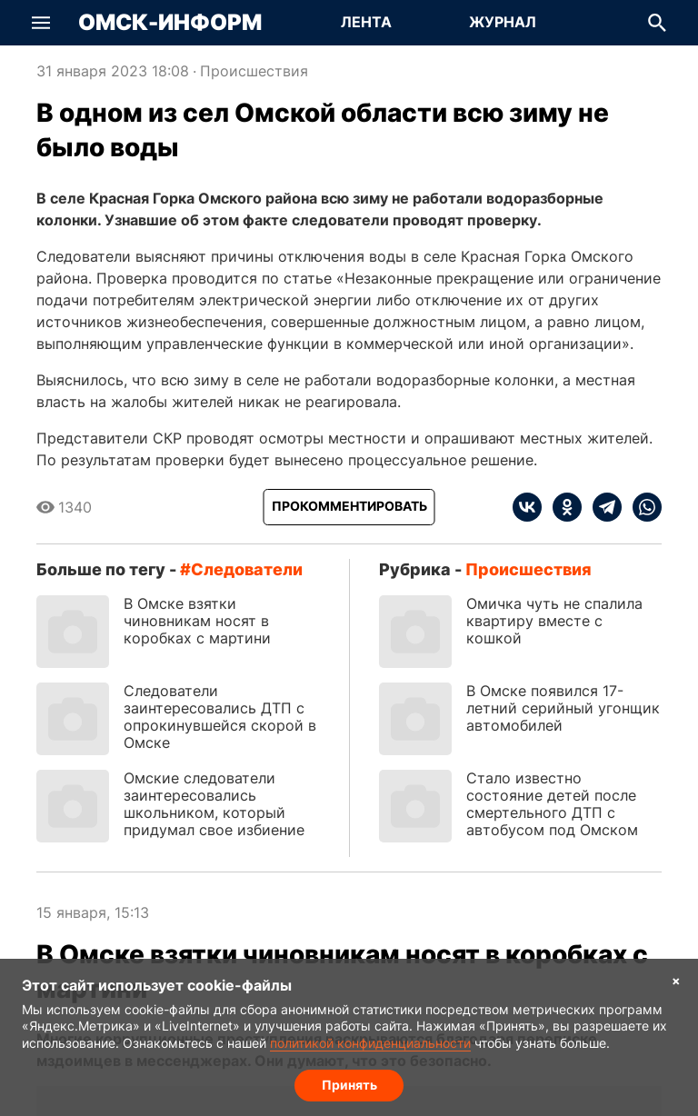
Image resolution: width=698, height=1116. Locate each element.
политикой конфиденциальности (370, 1043)
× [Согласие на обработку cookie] (676, 980)
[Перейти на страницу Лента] (366, 22)
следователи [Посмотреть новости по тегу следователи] (247, 569)
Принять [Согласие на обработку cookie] (349, 1084)
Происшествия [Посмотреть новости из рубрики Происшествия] (254, 71)
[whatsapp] (642, 507)
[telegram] (602, 507)
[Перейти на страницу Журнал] (502, 22)
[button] (41, 22)
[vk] (527, 507)
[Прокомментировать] (349, 507)
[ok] (562, 507)
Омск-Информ (170, 22)
